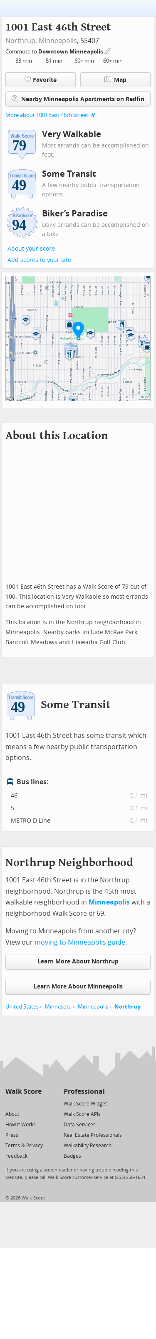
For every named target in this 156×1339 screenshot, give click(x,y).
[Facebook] (23, 1103)
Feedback (16, 1156)
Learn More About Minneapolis (78, 986)
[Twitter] (10, 1103)
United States (22, 1007)
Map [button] (115, 80)
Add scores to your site (39, 260)
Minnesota (58, 1007)
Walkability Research (87, 1145)
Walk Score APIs (82, 1114)
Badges (72, 1156)
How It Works (20, 1125)
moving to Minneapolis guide (80, 942)
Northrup (127, 1007)
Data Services (80, 1125)
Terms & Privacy (24, 1145)
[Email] (36, 1103)
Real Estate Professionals (93, 1135)
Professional (84, 1091)
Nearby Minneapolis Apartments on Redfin (78, 99)
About (12, 1114)
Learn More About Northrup (78, 961)
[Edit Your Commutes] (108, 50)
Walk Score (23, 1091)
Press (11, 1135)
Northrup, (21, 41)
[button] (78, 329)
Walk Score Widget (85, 1104)
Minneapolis (58, 41)
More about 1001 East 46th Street (46, 115)
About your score (31, 248)
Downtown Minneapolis (71, 51)
